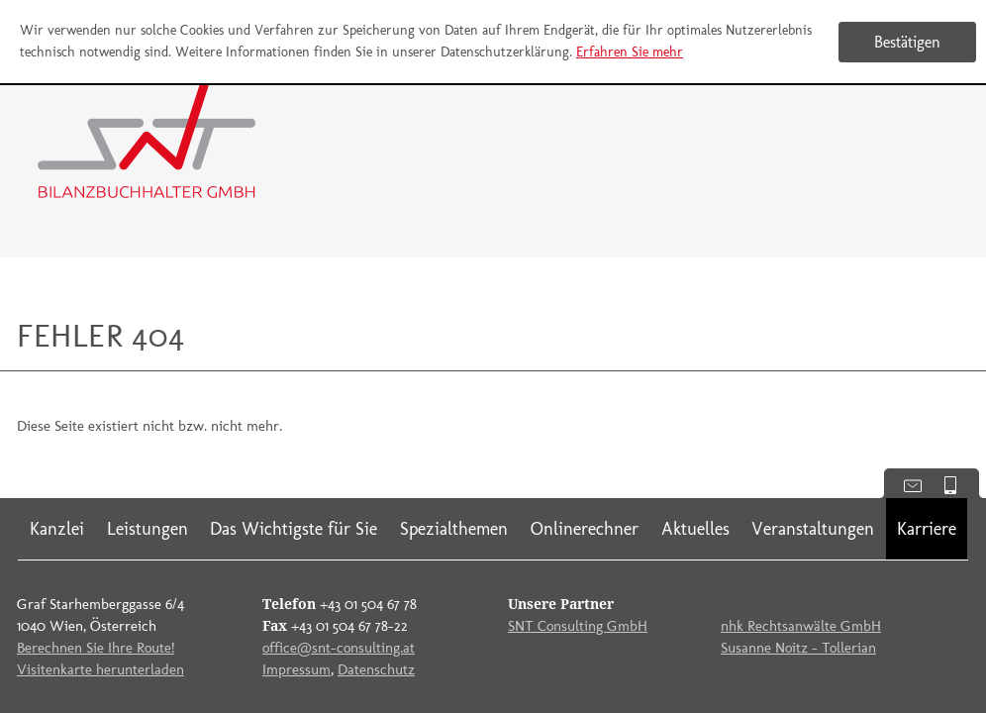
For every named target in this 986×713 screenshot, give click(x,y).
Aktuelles (695, 529)
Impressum (296, 669)
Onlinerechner (585, 529)
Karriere (926, 529)
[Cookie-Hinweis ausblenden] (907, 42)
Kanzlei (57, 529)
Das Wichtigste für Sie (293, 529)
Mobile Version (958, 483)
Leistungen (147, 529)
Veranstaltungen (812, 529)
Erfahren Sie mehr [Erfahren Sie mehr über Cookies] (629, 52)
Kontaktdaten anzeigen (905, 483)
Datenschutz (376, 669)
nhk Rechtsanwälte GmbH (801, 626)
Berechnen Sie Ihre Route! (95, 648)
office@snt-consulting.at (338, 648)
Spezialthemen (454, 529)
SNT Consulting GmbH (577, 626)
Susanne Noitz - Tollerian (798, 648)
